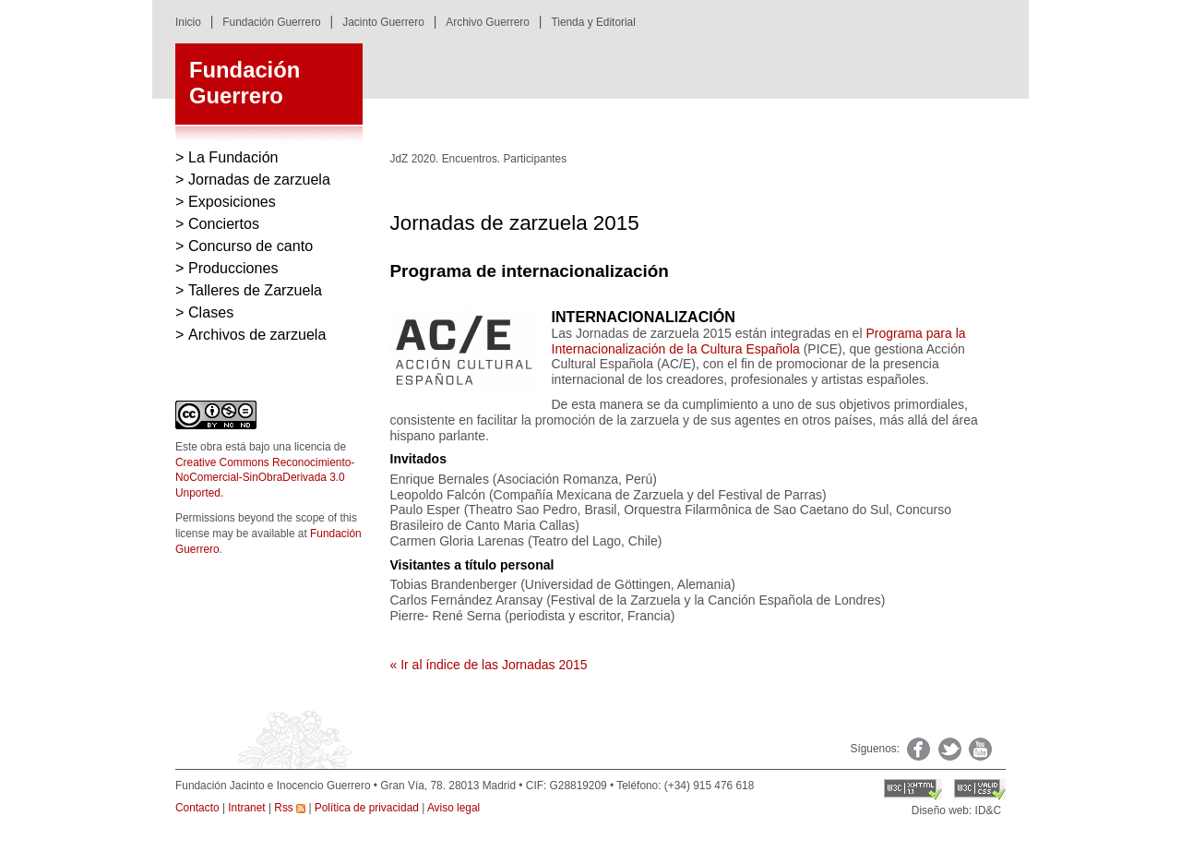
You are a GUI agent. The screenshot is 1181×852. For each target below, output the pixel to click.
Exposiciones (232, 201)
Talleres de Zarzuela (255, 290)
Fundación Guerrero (271, 22)
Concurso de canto (250, 245)
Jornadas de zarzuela (259, 179)
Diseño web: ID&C (956, 810)
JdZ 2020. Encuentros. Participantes (478, 158)
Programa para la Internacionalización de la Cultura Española (759, 341)
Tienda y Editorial (593, 22)
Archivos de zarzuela (257, 334)
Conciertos (223, 223)
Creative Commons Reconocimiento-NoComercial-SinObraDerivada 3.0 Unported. (264, 478)
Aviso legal (453, 807)
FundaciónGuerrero (244, 83)
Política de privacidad (367, 807)
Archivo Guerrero (488, 22)
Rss (289, 807)
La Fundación (233, 157)
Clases (210, 312)
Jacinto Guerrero (383, 22)
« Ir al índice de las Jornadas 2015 (489, 664)
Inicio (188, 22)
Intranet (246, 807)
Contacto (197, 807)
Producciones (233, 267)
